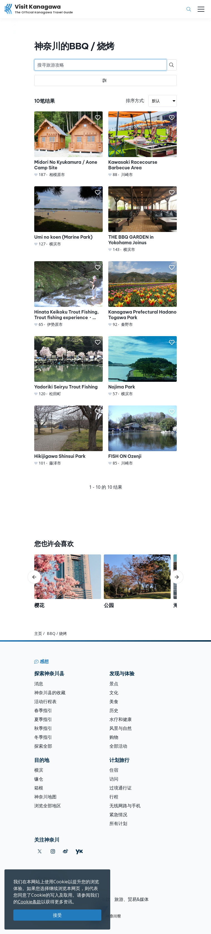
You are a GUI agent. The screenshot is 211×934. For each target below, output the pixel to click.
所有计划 (118, 823)
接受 (57, 915)
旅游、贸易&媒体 (131, 899)
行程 (113, 797)
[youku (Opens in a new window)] (79, 851)
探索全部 (43, 746)
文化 (113, 693)
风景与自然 (120, 728)
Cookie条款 (29, 902)
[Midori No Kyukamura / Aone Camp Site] (68, 144)
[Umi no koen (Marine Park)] (68, 216)
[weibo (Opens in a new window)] (65, 851)
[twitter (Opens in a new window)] (39, 851)
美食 (113, 701)
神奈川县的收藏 (49, 693)
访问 (113, 779)
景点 (113, 684)
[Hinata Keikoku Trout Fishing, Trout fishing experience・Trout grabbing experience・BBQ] (68, 294)
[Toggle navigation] (201, 9)
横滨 (38, 770)
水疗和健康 (120, 719)
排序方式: (135, 100)
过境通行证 (120, 788)
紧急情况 (118, 814)
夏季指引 (43, 719)
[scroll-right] (176, 577)
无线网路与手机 (125, 806)
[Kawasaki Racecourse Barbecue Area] (142, 144)
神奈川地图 (45, 797)
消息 (38, 684)
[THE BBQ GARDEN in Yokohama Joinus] (142, 219)
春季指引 (43, 710)
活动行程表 (45, 701)
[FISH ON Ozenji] (142, 435)
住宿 (113, 770)
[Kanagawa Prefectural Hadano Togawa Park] (142, 294)
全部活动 (118, 746)
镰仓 (38, 779)
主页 (38, 633)
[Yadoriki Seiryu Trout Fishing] (68, 366)
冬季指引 (43, 737)
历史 (113, 710)
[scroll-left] (34, 577)
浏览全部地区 (47, 806)
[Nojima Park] (142, 366)
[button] (97, 118)
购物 (113, 737)
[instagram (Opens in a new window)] (52, 851)
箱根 (38, 788)
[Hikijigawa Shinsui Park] (68, 435)
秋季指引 (43, 728)
